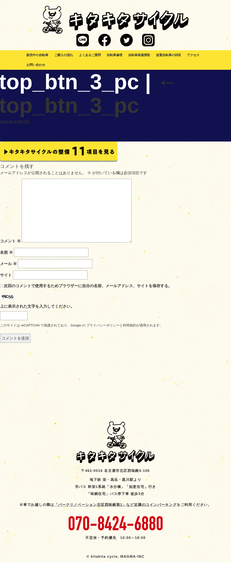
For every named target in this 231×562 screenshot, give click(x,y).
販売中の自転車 (37, 55)
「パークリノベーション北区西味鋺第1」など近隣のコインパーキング (115, 505)
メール (8, 264)
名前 (6, 252)
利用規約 (129, 325)
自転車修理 (114, 55)
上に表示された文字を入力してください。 (37, 306)
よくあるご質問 (90, 55)
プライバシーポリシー (103, 325)
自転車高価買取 (139, 55)
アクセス (193, 55)
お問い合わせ (35, 64)
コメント (10, 241)
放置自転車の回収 (168, 55)
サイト (6, 275)
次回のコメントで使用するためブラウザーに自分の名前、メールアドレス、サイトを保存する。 (88, 286)
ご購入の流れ (63, 55)
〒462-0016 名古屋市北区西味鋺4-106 (115, 471)
